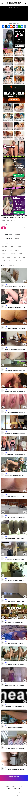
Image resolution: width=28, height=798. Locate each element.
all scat (19, 246)
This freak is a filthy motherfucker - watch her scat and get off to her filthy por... (14, 475)
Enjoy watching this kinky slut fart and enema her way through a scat (14, 538)
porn (8, 257)
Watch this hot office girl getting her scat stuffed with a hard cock (14, 580)
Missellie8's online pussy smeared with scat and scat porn (14, 370)
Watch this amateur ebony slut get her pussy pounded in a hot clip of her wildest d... (14, 328)
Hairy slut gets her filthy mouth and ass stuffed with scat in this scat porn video (14, 454)
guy (24, 257)
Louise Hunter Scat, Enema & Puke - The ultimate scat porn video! (14, 706)
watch (20, 253)
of (16, 260)
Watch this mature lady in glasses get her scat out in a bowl (14, 769)
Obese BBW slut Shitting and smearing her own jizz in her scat (14, 685)
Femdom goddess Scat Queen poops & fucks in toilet (14, 433)
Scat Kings (17, 234)
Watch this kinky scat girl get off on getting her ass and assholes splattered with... (14, 601)
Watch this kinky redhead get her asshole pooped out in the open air (14, 643)
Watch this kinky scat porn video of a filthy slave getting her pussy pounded (14, 748)
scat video (4, 246)
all (24, 260)
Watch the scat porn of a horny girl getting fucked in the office (14, 664)
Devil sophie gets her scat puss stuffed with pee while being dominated (14, 559)
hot (3, 257)
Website (11, 266)
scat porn (16, 243)
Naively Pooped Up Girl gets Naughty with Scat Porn (14, 286)
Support (14, 786)
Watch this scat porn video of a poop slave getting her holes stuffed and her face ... (14, 412)
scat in (12, 246)
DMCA (8, 788)
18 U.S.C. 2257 (17, 788)
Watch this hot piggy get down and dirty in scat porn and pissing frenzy (14, 727)
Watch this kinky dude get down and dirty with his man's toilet (14, 517)
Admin (5, 284)
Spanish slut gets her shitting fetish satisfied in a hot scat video (14, 349)
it (20, 260)
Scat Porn (16, 238)
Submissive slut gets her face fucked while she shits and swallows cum (14, 391)
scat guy (4, 250)
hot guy (17, 250)
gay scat (8, 243)
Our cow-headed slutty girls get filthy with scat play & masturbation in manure (14, 622)
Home (7, 786)
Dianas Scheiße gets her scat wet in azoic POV (14, 496)
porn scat (13, 253)
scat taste (4, 253)
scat (23, 243)
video (14, 257)
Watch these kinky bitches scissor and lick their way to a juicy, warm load (14, 307)
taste (10, 260)
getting (4, 260)
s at (10, 250)
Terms (20, 786)
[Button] (3, 227)
